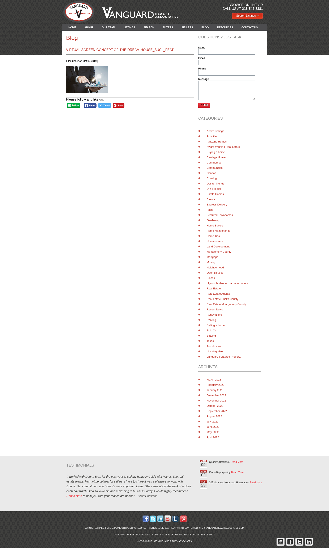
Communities (215, 167)
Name (201, 47)
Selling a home (216, 325)
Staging (211, 335)
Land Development (218, 246)
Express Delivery (217, 204)
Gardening (213, 220)
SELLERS (187, 27)
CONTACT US (250, 27)
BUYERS (168, 27)
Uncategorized (215, 351)
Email (201, 58)
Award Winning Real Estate (223, 146)
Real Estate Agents (218, 293)
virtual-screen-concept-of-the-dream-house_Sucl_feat (120, 50)
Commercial (214, 162)
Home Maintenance (218, 230)
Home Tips (213, 236)
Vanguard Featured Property (224, 356)
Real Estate (214, 288)
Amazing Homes (217, 141)
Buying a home (216, 152)
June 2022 (213, 426)
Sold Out (212, 330)
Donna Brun (74, 496)
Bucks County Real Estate (199, 535)
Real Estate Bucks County (222, 299)
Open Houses (215, 272)
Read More (237, 461)
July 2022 (212, 421)
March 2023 (214, 379)
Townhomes (214, 346)
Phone (202, 68)
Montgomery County (219, 251)
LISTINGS (129, 27)
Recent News (215, 309)
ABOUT (88, 27)
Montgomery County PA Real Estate (157, 535)
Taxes (210, 341)
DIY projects (214, 188)
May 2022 (213, 432)
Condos (211, 173)
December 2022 (216, 395)
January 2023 (215, 390)
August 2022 (214, 416)
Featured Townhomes (220, 215)
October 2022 (215, 405)
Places (211, 278)
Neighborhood (215, 267)
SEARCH (149, 27)
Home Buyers (215, 225)
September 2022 (217, 411)
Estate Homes (215, 194)
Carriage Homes (217, 157)
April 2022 (213, 437)
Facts (210, 209)
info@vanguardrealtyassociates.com (221, 528)
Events (211, 199)
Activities (212, 136)
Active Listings (215, 131)
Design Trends (215, 183)
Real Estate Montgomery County (226, 304)
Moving (211, 262)
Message (203, 79)
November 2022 (216, 400)
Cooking (212, 178)
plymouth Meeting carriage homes (227, 283)
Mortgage (212, 257)
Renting (211, 320)
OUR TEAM (108, 27)
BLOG (205, 27)
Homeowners (215, 241)
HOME (72, 27)
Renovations (214, 314)
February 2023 (216, 384)
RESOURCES (225, 27)
